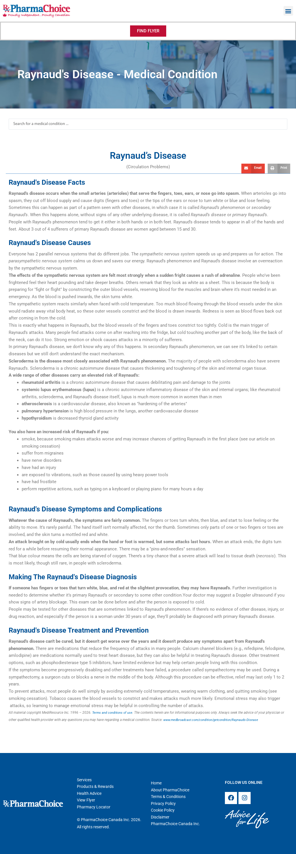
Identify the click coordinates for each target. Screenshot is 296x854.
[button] (288, 11)
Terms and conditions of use (113, 713)
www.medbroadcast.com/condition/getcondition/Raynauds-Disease (214, 720)
